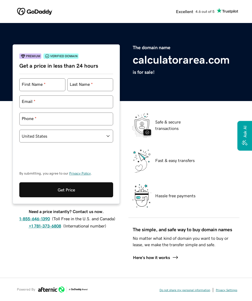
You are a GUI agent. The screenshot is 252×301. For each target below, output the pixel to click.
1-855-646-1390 (34, 219)
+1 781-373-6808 (45, 226)
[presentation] (60, 159)
